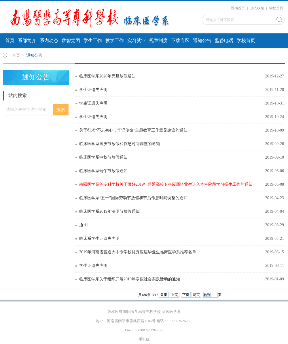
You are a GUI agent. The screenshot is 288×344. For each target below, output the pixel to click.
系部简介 (27, 40)
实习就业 (136, 40)
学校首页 (276, 8)
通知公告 (202, 40)
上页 (174, 295)
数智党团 (71, 40)
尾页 (196, 295)
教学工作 (114, 40)
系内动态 (49, 40)
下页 (185, 295)
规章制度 (158, 40)
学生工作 (93, 40)
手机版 (144, 339)
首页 (9, 40)
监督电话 (224, 40)
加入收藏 (257, 8)
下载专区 (180, 40)
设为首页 (238, 8)
